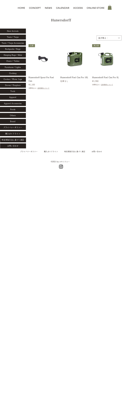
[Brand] (13, 121)
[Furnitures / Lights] (13, 67)
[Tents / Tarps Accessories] (13, 43)
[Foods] (13, 109)
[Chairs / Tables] (13, 61)
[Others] (13, 115)
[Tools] (13, 91)
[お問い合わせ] (13, 145)
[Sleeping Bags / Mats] (13, 55)
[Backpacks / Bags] (13, 49)
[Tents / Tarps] (13, 37)
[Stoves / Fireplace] (13, 85)
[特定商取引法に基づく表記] (13, 139)
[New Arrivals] (13, 31)
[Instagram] (61, 166)
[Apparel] (13, 97)
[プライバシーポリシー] (13, 127)
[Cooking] (13, 73)
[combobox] (109, 37)
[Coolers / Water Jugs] (13, 79)
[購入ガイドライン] (13, 133)
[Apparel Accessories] (13, 103)
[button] (110, 7)
